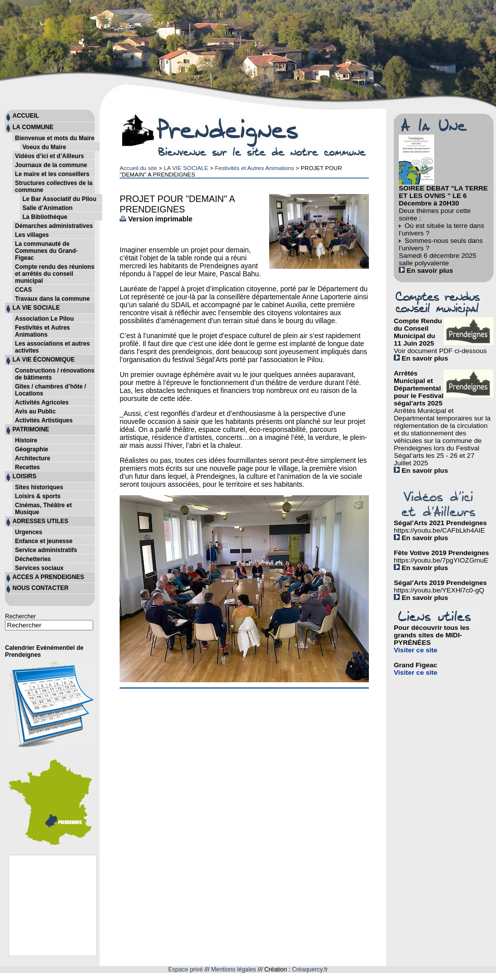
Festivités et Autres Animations (254, 168)
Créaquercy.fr (310, 969)
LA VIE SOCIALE (186, 168)
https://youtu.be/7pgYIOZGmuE (441, 560)
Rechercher (20, 616)
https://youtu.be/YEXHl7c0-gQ (439, 590)
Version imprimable (156, 219)
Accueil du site (138, 168)
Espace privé (185, 969)
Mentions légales (233, 969)
